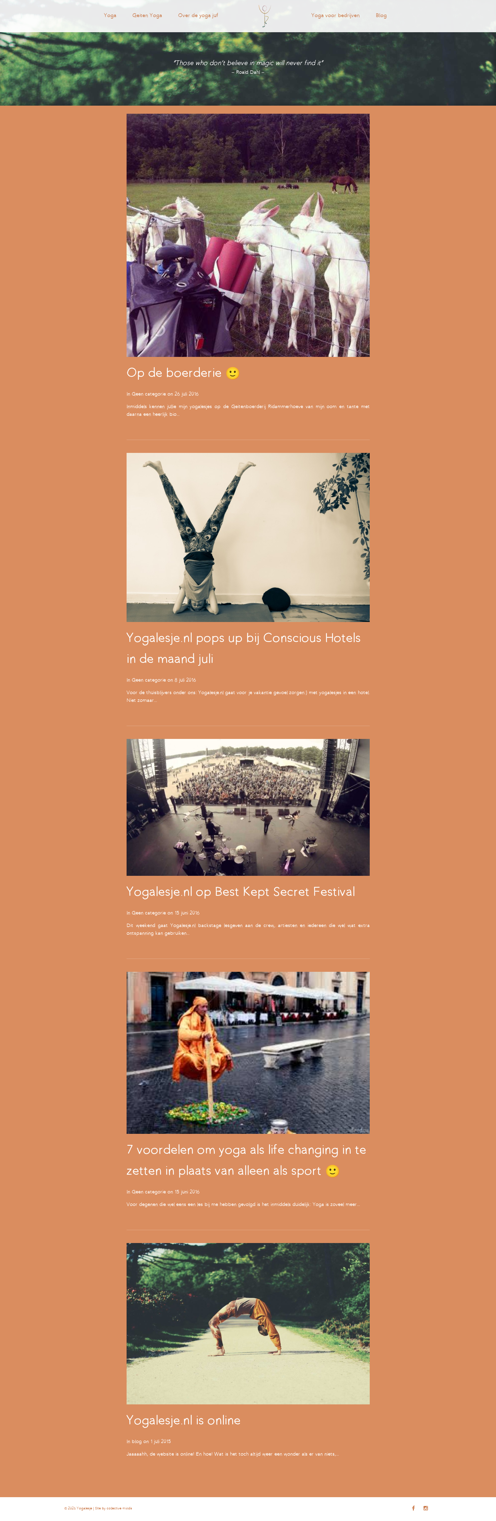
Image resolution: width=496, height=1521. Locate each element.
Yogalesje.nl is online (184, 1421)
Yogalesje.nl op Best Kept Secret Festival (241, 892)
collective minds (119, 1509)
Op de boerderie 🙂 (183, 373)
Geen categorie (149, 394)
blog (137, 1442)
